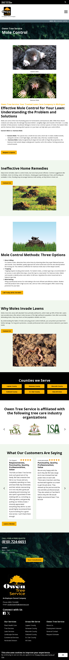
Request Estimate (53, 634)
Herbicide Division (10, 640)
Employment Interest (54, 628)
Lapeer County (30, 625)
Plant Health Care (10, 625)
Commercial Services (11, 637)
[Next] (64, 429)
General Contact (52, 631)
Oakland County (31, 634)
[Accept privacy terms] (63, 655)
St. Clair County (30, 637)
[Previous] (4, 429)
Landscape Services (11, 634)
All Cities (28, 640)
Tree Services (9, 628)
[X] (8, 613)
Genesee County (31, 628)
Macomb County (31, 631)
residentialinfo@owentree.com (18, 605)
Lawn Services (9, 631)
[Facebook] (4, 613)
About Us (50, 625)
